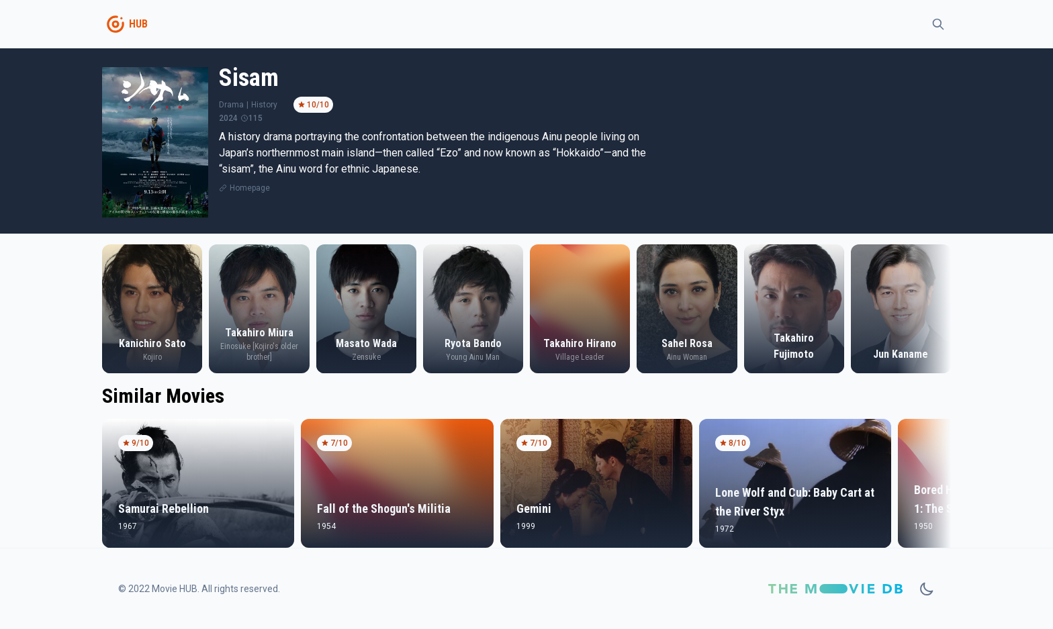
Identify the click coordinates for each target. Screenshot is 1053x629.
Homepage (250, 188)
